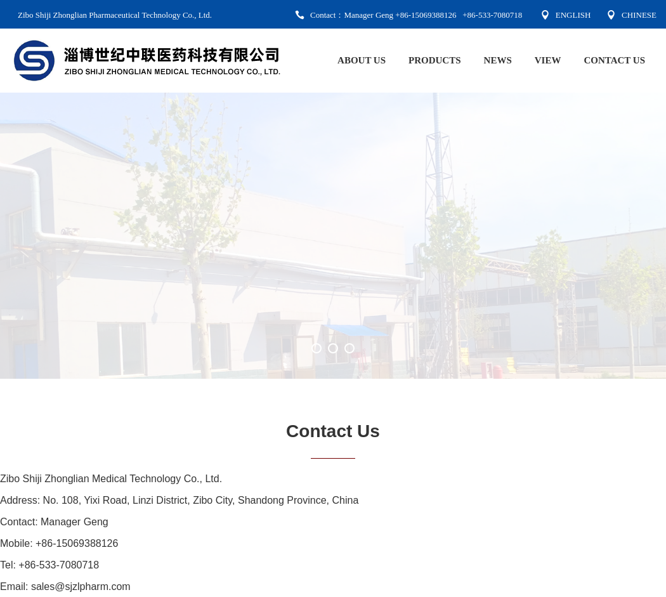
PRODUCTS (434, 60)
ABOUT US (361, 60)
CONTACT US (614, 60)
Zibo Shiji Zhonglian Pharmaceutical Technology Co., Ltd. (115, 15)
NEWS (498, 60)
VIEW (548, 60)
